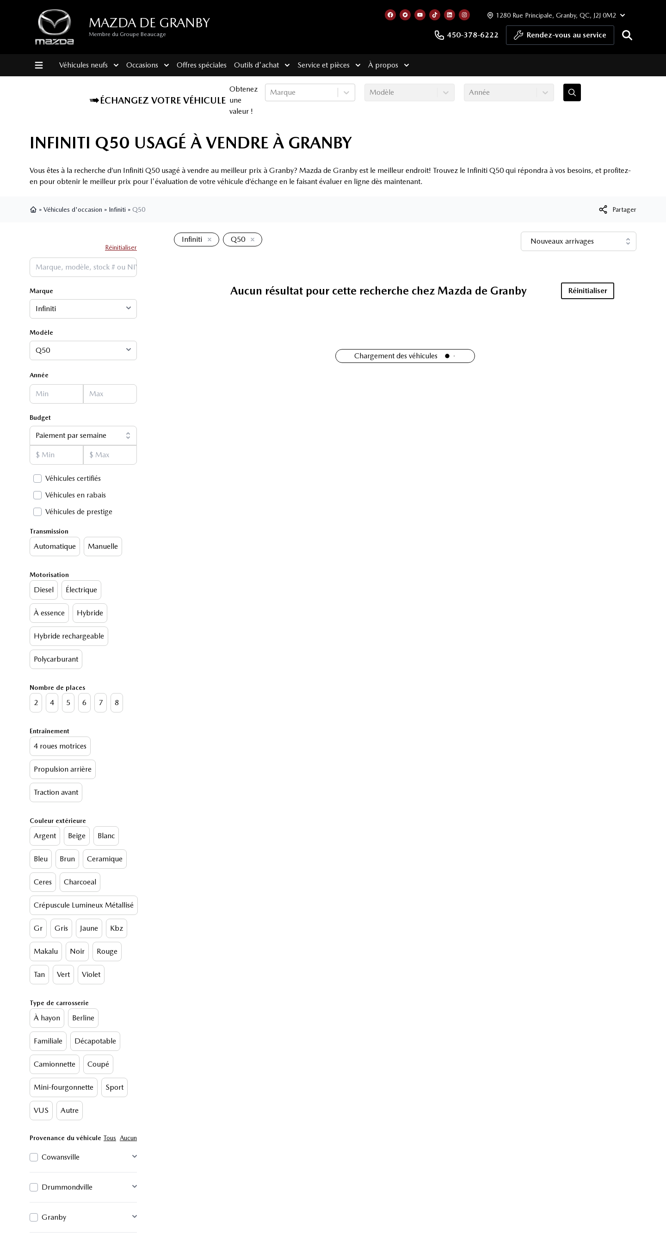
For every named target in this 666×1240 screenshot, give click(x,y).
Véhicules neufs (89, 65)
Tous (110, 1138)
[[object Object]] (617, 209)
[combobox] (271, 92)
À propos (388, 65)
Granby (54, 1217)
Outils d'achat (262, 65)
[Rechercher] (627, 35)
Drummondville (67, 1187)
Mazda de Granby (149, 23)
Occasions (147, 65)
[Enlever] (207, 240)
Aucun (128, 1138)
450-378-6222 (466, 35)
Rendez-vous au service (560, 37)
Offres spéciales (202, 65)
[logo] (54, 27)
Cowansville (61, 1157)
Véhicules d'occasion (72, 209)
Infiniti (117, 209)
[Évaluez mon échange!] (572, 92)
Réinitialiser (121, 247)
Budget (40, 417)
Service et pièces (329, 65)
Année (39, 375)
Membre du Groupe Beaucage (127, 34)
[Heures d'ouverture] (555, 15)
